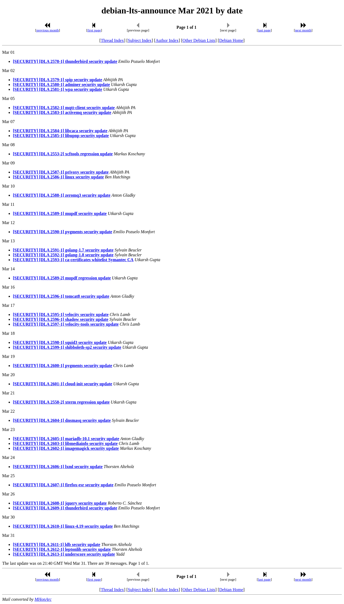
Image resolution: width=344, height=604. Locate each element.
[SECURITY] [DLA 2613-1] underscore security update (64, 554)
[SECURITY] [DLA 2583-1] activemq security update (62, 112)
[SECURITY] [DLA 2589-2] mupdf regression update (62, 278)
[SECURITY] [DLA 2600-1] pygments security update (62, 365)
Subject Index (140, 40)
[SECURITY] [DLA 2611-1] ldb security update (56, 544)
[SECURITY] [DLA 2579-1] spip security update (57, 79)
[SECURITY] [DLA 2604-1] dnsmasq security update (62, 420)
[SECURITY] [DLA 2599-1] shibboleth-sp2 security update (67, 347)
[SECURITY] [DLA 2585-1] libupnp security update (61, 135)
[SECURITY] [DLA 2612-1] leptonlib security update (62, 549)
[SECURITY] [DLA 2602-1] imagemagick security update (66, 448)
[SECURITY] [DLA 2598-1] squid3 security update (60, 342)
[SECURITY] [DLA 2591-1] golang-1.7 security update (63, 250)
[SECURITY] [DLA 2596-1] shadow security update (60, 319)
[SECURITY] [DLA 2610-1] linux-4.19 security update (63, 526)
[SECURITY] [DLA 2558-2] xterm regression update (61, 402)
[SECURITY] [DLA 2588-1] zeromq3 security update (61, 195)
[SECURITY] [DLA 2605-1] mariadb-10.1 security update (66, 438)
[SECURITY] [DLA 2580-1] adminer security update (61, 84)
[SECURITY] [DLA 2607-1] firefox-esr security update (63, 485)
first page (94, 30)
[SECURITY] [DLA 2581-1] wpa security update (57, 89)
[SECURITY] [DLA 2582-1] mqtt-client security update (64, 107)
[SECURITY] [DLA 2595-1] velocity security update (61, 314)
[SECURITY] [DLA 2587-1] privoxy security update (61, 172)
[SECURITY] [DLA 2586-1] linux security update (58, 177)
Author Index (167, 40)
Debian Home (231, 40)
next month (303, 30)
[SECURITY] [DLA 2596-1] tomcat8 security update (61, 296)
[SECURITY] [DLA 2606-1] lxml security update (58, 466)
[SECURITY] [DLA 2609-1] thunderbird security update (65, 508)
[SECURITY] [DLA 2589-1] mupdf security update (60, 213)
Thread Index (112, 40)
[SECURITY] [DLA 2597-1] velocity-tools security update (66, 324)
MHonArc (42, 599)
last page (264, 30)
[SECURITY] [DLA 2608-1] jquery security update (60, 503)
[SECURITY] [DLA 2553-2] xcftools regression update (63, 154)
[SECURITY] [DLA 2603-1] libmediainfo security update (65, 443)
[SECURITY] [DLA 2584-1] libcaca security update (60, 130)
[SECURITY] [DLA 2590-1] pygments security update (62, 231)
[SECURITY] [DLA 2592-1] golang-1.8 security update (63, 255)
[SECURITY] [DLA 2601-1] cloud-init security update (62, 384)
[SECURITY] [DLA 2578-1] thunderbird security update (65, 61)
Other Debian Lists (198, 40)
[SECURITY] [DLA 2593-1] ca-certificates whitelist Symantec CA (73, 259)
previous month (48, 30)
